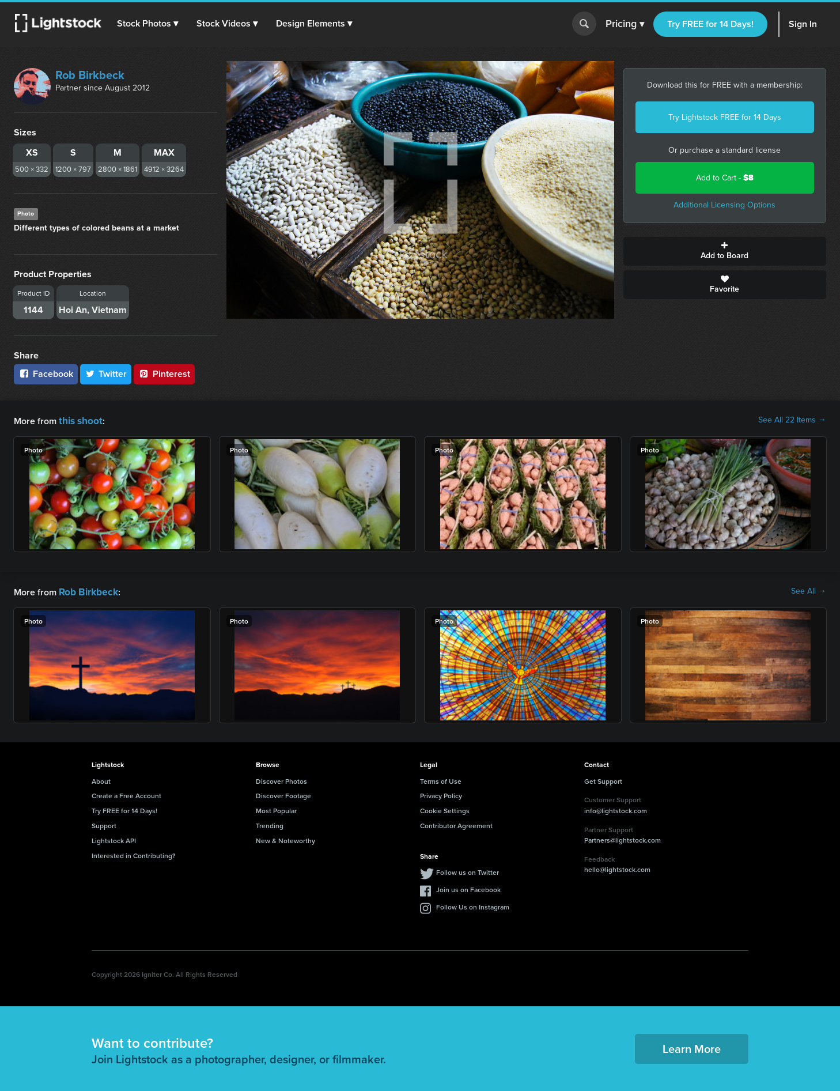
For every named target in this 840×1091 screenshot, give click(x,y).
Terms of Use (440, 779)
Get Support (603, 779)
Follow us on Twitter (467, 870)
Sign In (803, 24)
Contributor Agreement (456, 823)
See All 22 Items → (792, 420)
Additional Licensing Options (724, 205)
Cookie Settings (445, 808)
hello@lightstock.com (617, 867)
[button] (149, 23)
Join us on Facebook (468, 887)
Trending (269, 823)
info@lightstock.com (615, 808)
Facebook (45, 373)
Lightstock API (114, 838)
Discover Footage (283, 793)
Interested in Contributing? (134, 853)
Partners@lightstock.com (622, 838)
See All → (808, 590)
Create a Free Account (126, 793)
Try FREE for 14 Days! (710, 24)
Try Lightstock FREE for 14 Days (724, 117)
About (101, 779)
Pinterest (164, 373)
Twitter (106, 373)
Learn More (692, 1046)
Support (104, 823)
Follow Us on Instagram (472, 904)
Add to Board (725, 251)
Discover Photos (281, 779)
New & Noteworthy (285, 838)
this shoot (79, 419)
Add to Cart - (725, 178)
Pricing (625, 24)
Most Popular (276, 808)
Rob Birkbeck (89, 75)
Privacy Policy (441, 793)
